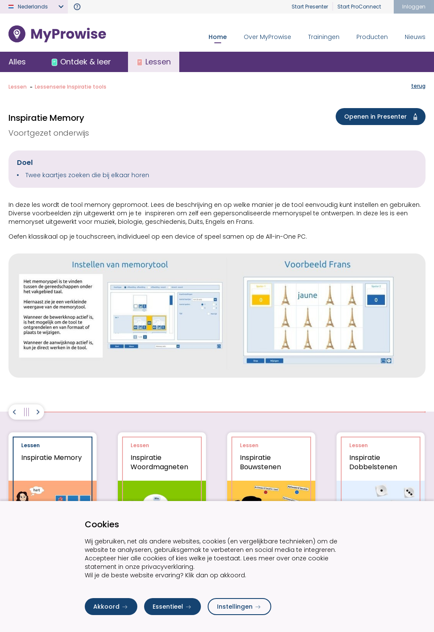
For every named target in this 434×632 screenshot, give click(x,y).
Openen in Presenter (382, 116)
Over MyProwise (267, 37)
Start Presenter (310, 6)
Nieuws (415, 37)
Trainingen (323, 37)
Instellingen (239, 606)
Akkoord (111, 606)
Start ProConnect (359, 6)
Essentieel (172, 606)
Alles (17, 61)
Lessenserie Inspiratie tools (70, 86)
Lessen (17, 86)
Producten (372, 37)
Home (218, 37)
